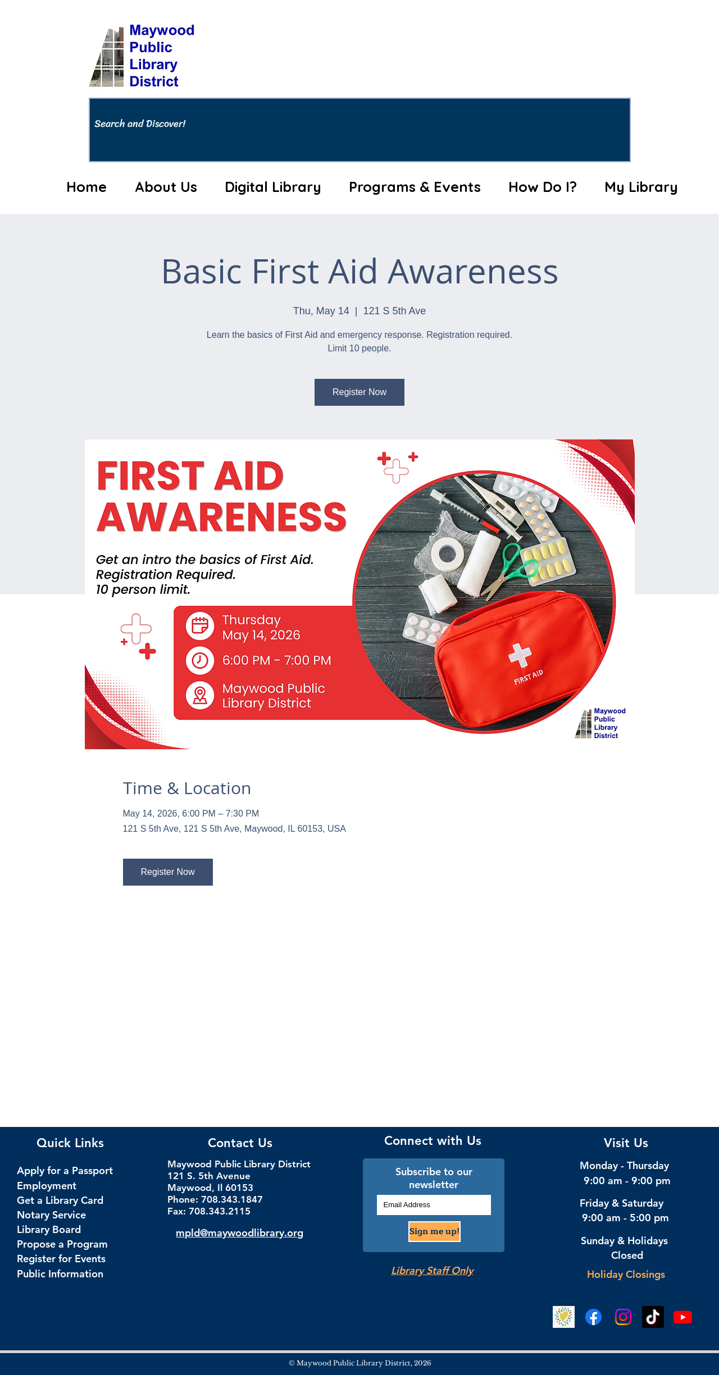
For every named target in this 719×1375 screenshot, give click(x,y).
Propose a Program (62, 1244)
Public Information (60, 1273)
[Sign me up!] (434, 1231)
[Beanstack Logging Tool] (564, 1317)
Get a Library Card (60, 1200)
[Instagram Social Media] (623, 1317)
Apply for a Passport (65, 1170)
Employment (46, 1185)
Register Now (359, 392)
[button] (166, 186)
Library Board (49, 1229)
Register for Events (61, 1258)
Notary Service (51, 1214)
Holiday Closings (626, 1274)
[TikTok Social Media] (653, 1317)
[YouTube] (683, 1317)
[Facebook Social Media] (593, 1317)
